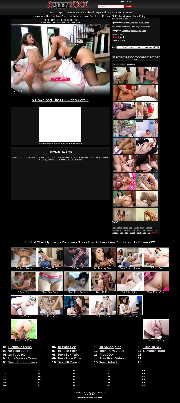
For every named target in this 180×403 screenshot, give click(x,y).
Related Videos (119, 65)
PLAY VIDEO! (60, 79)
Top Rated (101, 12)
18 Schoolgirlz (130, 291)
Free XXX (24, 315)
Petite (126, 233)
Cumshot (132, 233)
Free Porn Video (50, 315)
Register (130, 1)
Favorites (131, 65)
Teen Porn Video (156, 291)
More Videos (144, 23)
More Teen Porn (24, 339)
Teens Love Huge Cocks (60, 157)
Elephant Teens (24, 267)
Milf (140, 31)
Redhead (115, 233)
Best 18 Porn (103, 291)
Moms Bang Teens (86, 157)
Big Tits (139, 233)
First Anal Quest (43, 157)
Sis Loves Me (60, 160)
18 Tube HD (77, 267)
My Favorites (114, 12)
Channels (127, 12)
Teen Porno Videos (130, 267)
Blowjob (119, 227)
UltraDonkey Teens (103, 267)
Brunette (136, 227)
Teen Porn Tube (77, 291)
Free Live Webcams (75, 160)
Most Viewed (87, 12)
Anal (130, 227)
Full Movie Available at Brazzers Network (60, 143)
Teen (144, 31)
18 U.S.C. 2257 (90, 394)
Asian (121, 233)
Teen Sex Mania (29, 157)
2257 (131, 57)
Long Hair (149, 227)
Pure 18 (74, 157)
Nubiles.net (17, 157)
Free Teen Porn (156, 339)
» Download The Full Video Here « (60, 100)
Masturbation (116, 230)
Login (123, 1)
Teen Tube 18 (77, 315)
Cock (144, 233)
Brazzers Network (130, 23)
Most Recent (73, 12)
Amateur (150, 230)
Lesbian (134, 31)
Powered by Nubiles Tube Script (90, 397)
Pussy (142, 227)
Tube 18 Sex (103, 315)
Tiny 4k (98, 157)
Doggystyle (136, 230)
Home (51, 12)
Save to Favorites (141, 57)
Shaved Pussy (126, 230)
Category (60, 12)
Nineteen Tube (130, 315)
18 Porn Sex (156, 267)
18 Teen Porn (24, 291)
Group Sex (126, 31)
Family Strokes (48, 160)
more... (154, 232)
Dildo (155, 230)
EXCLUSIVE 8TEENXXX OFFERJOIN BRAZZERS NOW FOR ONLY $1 (60, 21)
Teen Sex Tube (50, 291)
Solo (149, 233)
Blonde (125, 227)
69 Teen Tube (50, 267)
